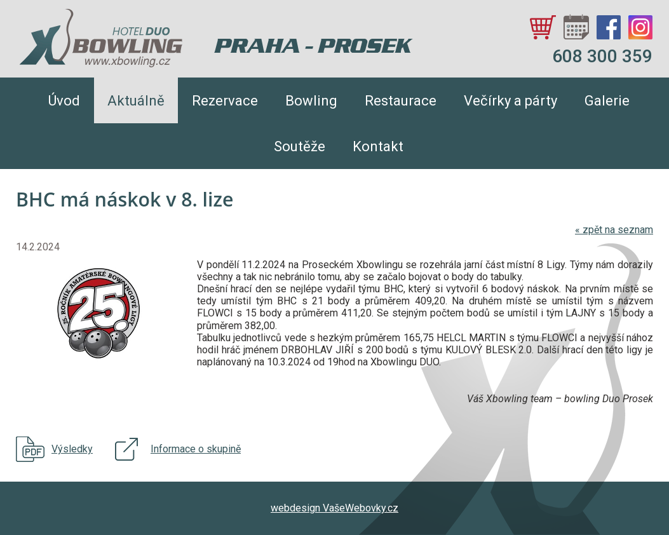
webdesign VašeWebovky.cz (334, 508)
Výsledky (72, 449)
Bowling (311, 101)
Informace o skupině (196, 449)
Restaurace (400, 101)
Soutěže (299, 146)
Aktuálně (136, 101)
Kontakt (378, 146)
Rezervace (225, 101)
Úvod (64, 101)
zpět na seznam (614, 230)
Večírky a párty (510, 101)
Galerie (607, 101)
